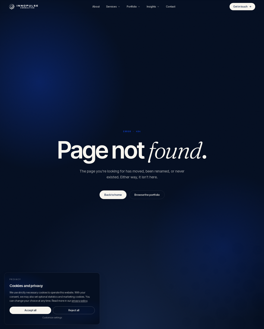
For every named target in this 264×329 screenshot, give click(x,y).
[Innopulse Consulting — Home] (23, 7)
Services (113, 6)
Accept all (30, 310)
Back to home (113, 194)
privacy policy (79, 300)
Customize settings (52, 317)
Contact (170, 6)
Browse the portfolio (147, 194)
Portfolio (133, 6)
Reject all (73, 310)
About (96, 6)
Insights (153, 6)
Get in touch (242, 6)
